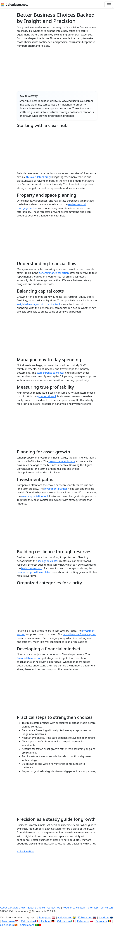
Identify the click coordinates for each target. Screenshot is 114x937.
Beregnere (45, 917)
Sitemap (93, 907)
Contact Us (53, 907)
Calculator (101, 921)
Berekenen (8, 921)
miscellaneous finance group (79, 634)
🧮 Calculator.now (14, 4)
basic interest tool (31, 568)
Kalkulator (83, 921)
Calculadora (7, 925)
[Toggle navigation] (108, 5)
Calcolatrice (64, 921)
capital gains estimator (62, 461)
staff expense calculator (50, 372)
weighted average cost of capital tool (38, 304)
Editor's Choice (36, 907)
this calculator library (38, 177)
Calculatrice (28, 921)
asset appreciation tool (34, 496)
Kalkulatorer (85, 917)
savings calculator (48, 561)
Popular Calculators (74, 907)
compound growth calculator (34, 572)
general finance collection (54, 273)
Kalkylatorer (65, 917)
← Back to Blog (26, 851)
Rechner (46, 921)
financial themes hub (29, 658)
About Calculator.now (12, 907)
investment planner (55, 488)
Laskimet (104, 917)
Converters (106, 907)
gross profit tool (46, 396)
